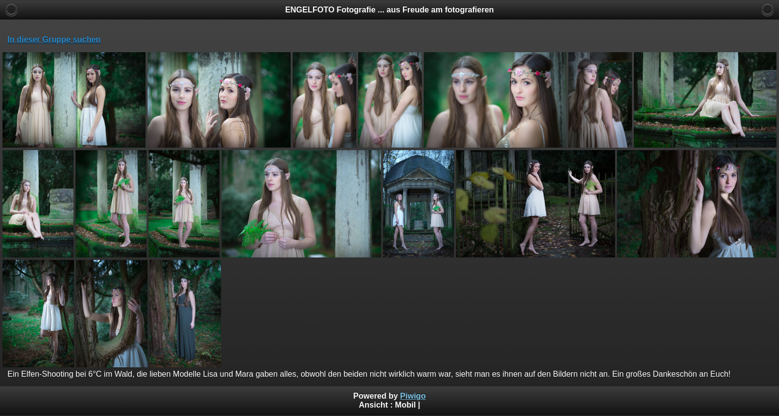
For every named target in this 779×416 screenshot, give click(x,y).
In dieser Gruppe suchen (54, 39)
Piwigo (413, 396)
